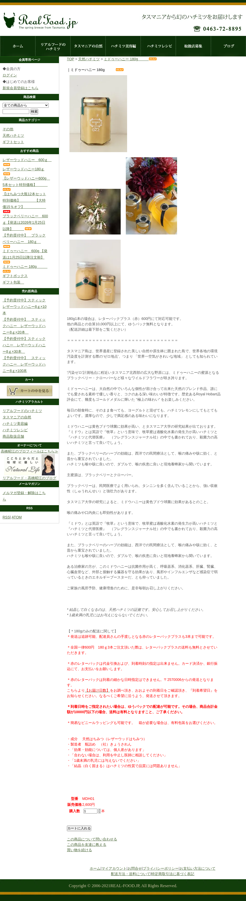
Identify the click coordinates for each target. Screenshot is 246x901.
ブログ (228, 46)
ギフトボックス (15, 276)
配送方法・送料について (130, 874)
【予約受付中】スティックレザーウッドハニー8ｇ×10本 (25, 306)
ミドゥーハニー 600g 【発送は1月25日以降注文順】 (25, 256)
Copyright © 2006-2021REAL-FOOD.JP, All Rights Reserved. (123, 885)
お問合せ (135, 868)
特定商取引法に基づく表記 (172, 874)
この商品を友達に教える (86, 845)
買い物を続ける (79, 850)
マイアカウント (114, 868)
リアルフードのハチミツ (52, 46)
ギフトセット (13, 142)
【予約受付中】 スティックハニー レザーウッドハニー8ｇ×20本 (24, 325)
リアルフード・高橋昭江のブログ (29, 476)
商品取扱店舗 (13, 436)
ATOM (17, 517)
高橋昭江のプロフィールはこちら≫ (29, 451)
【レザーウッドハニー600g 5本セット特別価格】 (26, 183)
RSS (6, 517)
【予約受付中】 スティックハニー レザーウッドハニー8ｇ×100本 (24, 364)
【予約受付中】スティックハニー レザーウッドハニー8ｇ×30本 (24, 345)
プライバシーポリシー (161, 868)
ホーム (17, 46)
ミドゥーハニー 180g (130, 59)
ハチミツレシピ (158, 46)
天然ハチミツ (13, 135)
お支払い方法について (198, 868)
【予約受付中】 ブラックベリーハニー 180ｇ (24, 240)
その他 (8, 129)
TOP (70, 59)
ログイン (10, 75)
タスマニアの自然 (87, 46)
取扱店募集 (193, 46)
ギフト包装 (13, 282)
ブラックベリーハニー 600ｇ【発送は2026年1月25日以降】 (25, 222)
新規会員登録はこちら (20, 88)
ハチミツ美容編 (122, 46)
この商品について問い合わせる (92, 839)
